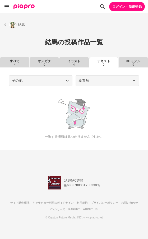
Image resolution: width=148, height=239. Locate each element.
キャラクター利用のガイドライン (53, 202)
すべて (15, 62)
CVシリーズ (57, 209)
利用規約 (82, 202)
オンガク (44, 62)
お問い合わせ (129, 202)
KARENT (74, 209)
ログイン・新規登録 (127, 6)
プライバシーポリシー (104, 202)
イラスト (73, 62)
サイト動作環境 (19, 202)
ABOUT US (90, 209)
